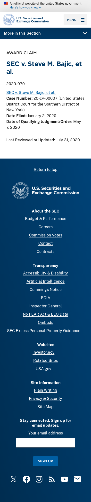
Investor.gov (43, 352)
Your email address (45, 433)
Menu (75, 20)
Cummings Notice (46, 289)
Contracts (45, 251)
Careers (46, 227)
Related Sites (45, 360)
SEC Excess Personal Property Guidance (43, 330)
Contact (45, 243)
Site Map (45, 406)
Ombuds (45, 322)
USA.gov (43, 368)
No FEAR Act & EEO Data (45, 314)
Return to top (46, 169)
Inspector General (45, 306)
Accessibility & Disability (45, 273)
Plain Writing (45, 390)
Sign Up (45, 461)
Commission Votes (45, 235)
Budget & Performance (45, 218)
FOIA (45, 298)
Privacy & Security (45, 398)
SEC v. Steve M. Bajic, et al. (31, 93)
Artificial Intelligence (45, 281)
